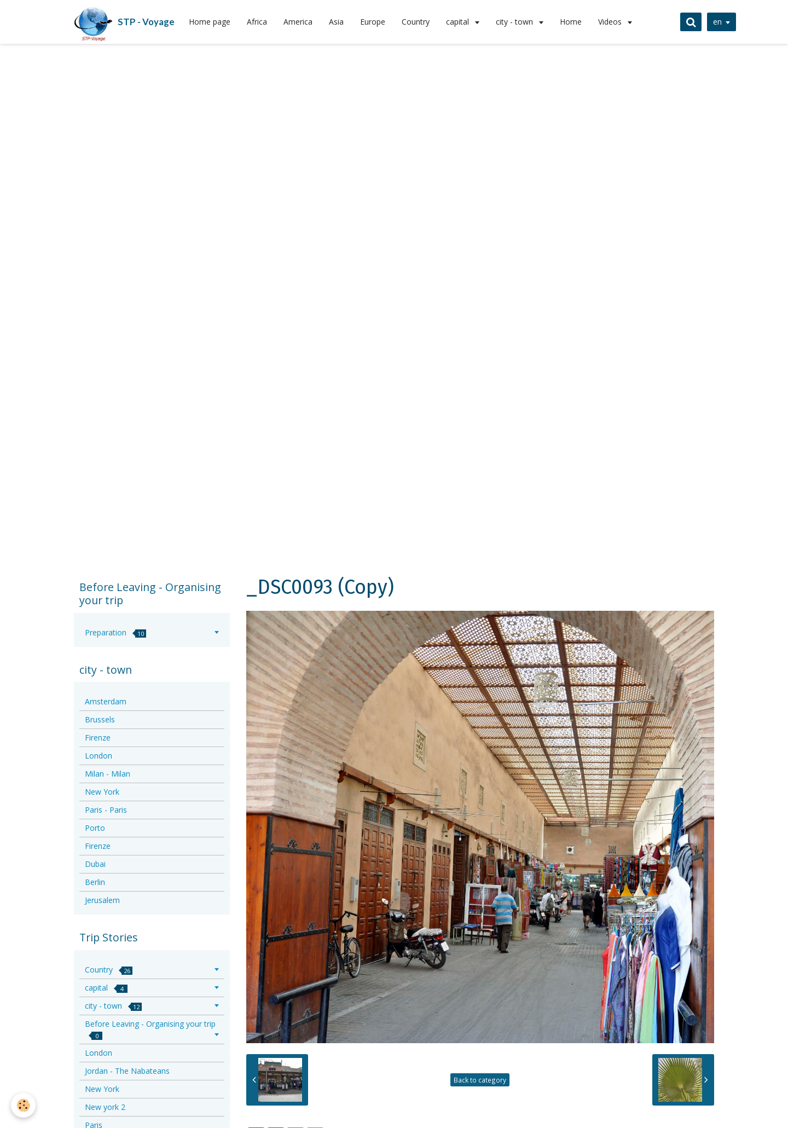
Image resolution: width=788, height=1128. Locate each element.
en (717, 21)
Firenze (98, 737)
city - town (515, 21)
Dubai (95, 864)
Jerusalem (102, 900)
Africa (257, 21)
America (297, 21)
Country (416, 21)
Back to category (480, 1079)
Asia (336, 21)
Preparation (115, 632)
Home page (209, 21)
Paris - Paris (106, 810)
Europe (372, 21)
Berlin (95, 882)
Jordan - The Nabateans (127, 1071)
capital (458, 21)
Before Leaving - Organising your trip (150, 1029)
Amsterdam (105, 701)
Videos (611, 21)
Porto (95, 828)
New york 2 (105, 1107)
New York (102, 791)
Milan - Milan (107, 773)
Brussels (100, 719)
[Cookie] (23, 1105)
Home (571, 21)
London (98, 755)
